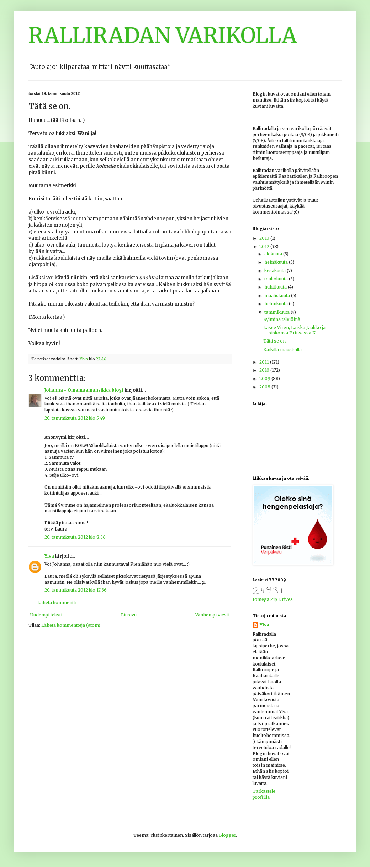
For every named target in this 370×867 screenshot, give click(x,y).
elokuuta (273, 254)
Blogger (227, 835)
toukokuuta (276, 278)
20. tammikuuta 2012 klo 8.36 (75, 537)
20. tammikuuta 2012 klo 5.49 (74, 418)
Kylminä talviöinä (281, 319)
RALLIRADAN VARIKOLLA (162, 35)
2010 (264, 370)
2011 (264, 362)
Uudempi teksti (46, 615)
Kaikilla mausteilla (282, 349)
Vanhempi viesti (212, 615)
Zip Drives (281, 599)
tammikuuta (277, 312)
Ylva (49, 556)
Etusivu (129, 615)
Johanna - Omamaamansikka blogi (83, 390)
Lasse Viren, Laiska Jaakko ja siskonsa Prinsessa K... (294, 330)
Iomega (261, 599)
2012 (264, 246)
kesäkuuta (275, 270)
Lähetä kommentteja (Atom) (70, 625)
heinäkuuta (276, 262)
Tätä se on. (275, 341)
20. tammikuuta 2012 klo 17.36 (75, 590)
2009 (265, 378)
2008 (265, 386)
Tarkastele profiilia (264, 794)
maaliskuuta (277, 295)
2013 (264, 238)
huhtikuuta (276, 287)
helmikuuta (276, 303)
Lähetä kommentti (56, 602)
